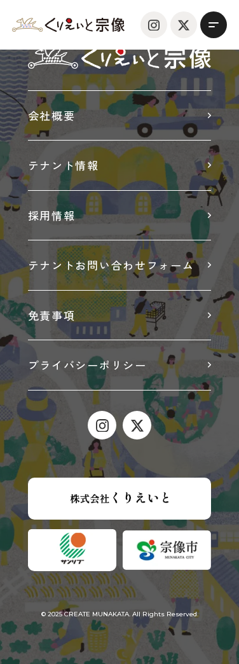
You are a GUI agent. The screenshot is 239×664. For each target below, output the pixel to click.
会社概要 (52, 115)
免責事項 (52, 315)
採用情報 (52, 215)
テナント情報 (63, 165)
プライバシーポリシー (87, 365)
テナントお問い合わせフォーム (111, 265)
